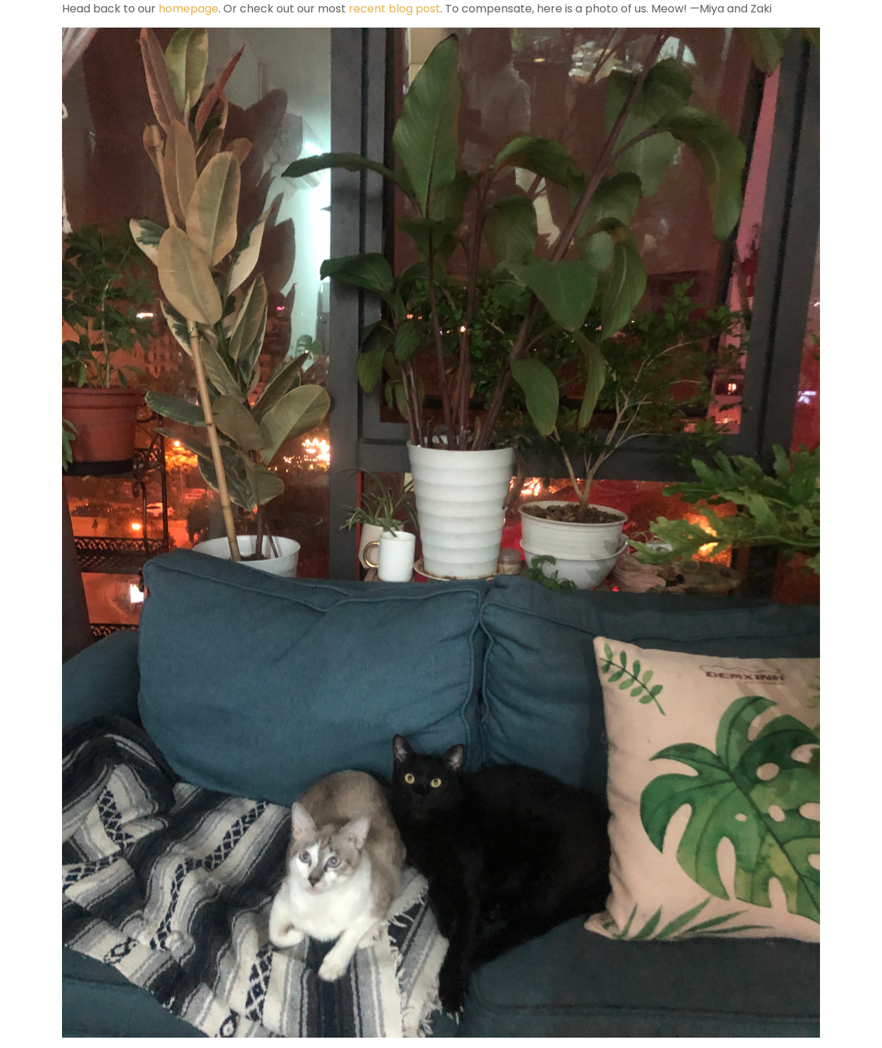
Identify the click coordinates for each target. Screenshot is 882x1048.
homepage (187, 9)
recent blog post (394, 9)
